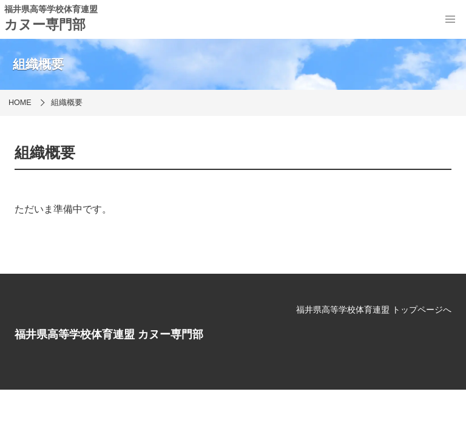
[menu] (450, 19)
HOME (20, 102)
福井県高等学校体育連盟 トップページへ (373, 309)
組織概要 (67, 102)
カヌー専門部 (45, 24)
